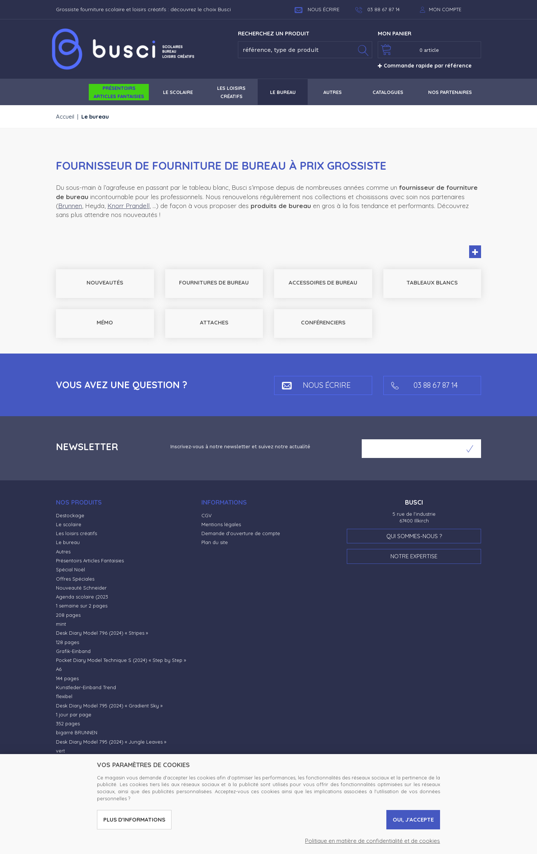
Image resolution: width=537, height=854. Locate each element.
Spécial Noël (70, 569)
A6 (59, 669)
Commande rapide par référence (425, 65)
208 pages (68, 615)
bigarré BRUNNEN (76, 732)
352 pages (68, 723)
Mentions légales (221, 524)
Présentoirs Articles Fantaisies (90, 560)
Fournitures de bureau (214, 282)
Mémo (105, 322)
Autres (63, 552)
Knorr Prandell (128, 206)
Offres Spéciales (75, 579)
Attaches (214, 322)
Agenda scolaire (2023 (82, 597)
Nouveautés (105, 282)
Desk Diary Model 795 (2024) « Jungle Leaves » (111, 742)
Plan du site (214, 542)
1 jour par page (73, 715)
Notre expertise (413, 556)
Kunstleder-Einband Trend (86, 687)
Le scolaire (68, 524)
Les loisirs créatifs (76, 533)
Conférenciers (323, 322)
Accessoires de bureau (323, 282)
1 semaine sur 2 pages (81, 606)
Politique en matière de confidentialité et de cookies (372, 840)
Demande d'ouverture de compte (240, 533)
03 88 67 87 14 (424, 385)
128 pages (67, 642)
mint (61, 624)
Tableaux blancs (432, 282)
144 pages (67, 678)
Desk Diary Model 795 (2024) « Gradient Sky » (109, 706)
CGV (206, 515)
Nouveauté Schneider (81, 588)
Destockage (70, 515)
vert (60, 751)
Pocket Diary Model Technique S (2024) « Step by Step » (121, 660)
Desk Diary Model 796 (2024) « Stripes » (102, 633)
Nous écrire (317, 9)
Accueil (65, 116)
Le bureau (68, 542)
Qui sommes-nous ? (414, 536)
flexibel (64, 696)
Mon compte (445, 9)
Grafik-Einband (73, 651)
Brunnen (70, 206)
